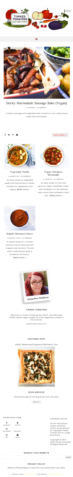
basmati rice (14, 176)
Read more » (60, 135)
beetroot (31, 107)
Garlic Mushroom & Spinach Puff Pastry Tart (36, 344)
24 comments (27, 238)
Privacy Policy (22, 468)
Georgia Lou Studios (55, 474)
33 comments (42, 107)
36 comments (59, 179)
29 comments (26, 176)
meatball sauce (15, 238)
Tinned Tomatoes (30, 474)
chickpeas (48, 179)
